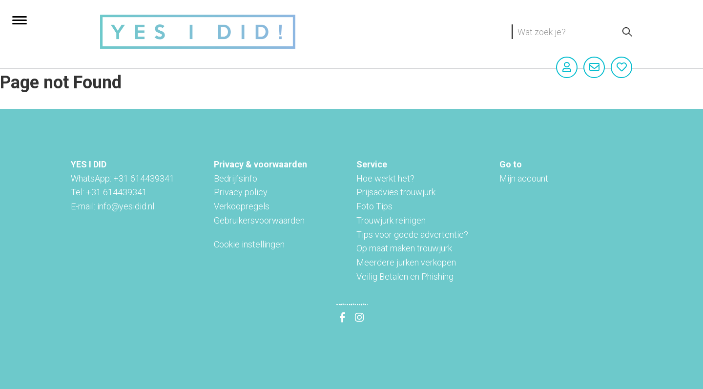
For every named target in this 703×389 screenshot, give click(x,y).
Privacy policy (241, 192)
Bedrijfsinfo (235, 178)
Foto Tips (374, 206)
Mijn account (523, 178)
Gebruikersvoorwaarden (259, 220)
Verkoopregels (241, 206)
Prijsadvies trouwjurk (395, 192)
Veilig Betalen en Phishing (405, 276)
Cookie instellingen (249, 244)
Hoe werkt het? (385, 178)
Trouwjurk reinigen (391, 220)
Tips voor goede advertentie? (412, 234)
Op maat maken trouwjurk (404, 248)
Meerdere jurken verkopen (406, 262)
